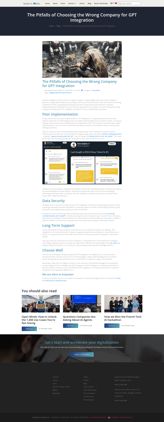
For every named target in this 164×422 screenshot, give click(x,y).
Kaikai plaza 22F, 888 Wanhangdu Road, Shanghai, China (127, 378)
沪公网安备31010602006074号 (120, 417)
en (112, 3)
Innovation (96, 90)
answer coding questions (111, 134)
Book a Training (82, 354)
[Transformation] (64, 92)
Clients (82, 3)
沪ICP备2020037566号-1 (98, 417)
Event (63, 3)
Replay (55, 390)
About (55, 3)
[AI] (57, 92)
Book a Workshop (101, 3)
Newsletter (57, 393)
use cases (113, 243)
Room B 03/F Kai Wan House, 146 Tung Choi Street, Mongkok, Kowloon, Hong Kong (128, 393)
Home (47, 3)
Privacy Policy (89, 397)
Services (71, 3)
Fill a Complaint (89, 393)
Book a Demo (89, 387)
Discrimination (89, 400)
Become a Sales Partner (61, 387)
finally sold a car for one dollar (101, 136)
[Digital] (52, 92)
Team (55, 383)
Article (29, 329)
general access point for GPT (63, 136)
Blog (89, 3)
